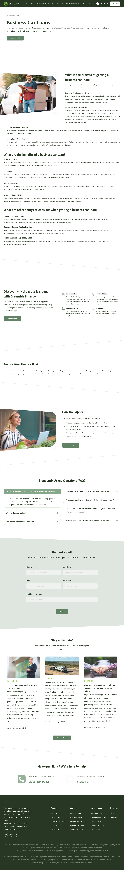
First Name (30, 567)
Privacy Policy (56, 829)
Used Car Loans (76, 829)
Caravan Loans (96, 825)
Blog (112, 825)
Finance (50, 678)
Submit (62, 611)
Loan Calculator (57, 837)
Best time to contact (34, 594)
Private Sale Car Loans (78, 833)
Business (12, 681)
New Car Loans (75, 825)
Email (28, 580)
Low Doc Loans (97, 833)
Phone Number (68, 580)
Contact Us (55, 841)
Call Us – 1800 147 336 (37, 782)
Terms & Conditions (58, 833)
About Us (54, 825)
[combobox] (65, 586)
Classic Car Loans (76, 841)
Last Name (67, 567)
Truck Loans (95, 841)
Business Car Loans (77, 837)
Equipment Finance (98, 829)
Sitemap (113, 829)
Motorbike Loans (97, 837)
